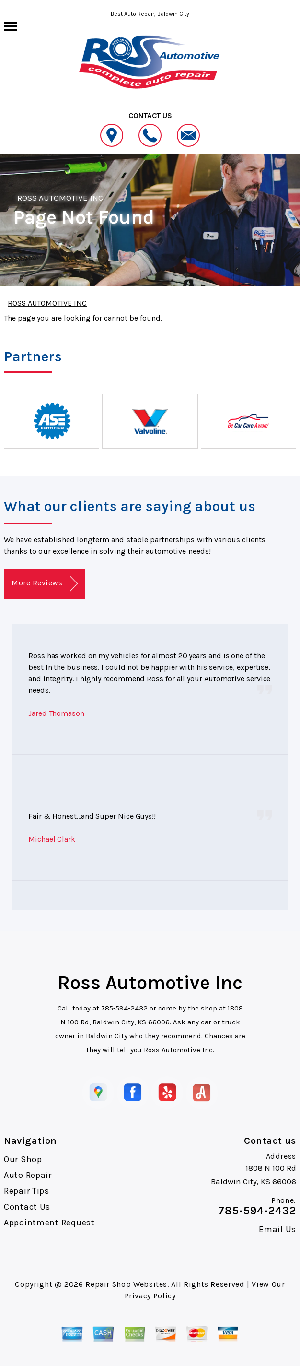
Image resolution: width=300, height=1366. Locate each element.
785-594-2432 (124, 1008)
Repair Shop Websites (126, 1284)
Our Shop (23, 1159)
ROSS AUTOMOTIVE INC (60, 197)
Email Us (277, 1229)
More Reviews (44, 584)
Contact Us (27, 1206)
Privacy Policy (150, 1295)
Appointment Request (49, 1222)
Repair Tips (26, 1191)
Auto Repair (28, 1175)
